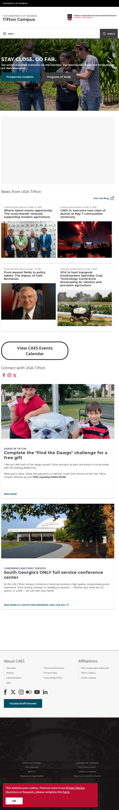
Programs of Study (59, 76)
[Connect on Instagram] (9, 375)
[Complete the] (57, 411)
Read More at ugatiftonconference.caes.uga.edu (36, 604)
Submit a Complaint (87, 771)
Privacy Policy (50, 672)
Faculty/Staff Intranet (23, 703)
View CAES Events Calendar (35, 350)
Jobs (8, 682)
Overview (11, 668)
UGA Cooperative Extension (95, 668)
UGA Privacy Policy (87, 767)
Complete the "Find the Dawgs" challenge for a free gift (55, 455)
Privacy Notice (75, 788)
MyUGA (32, 771)
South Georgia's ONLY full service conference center (53, 575)
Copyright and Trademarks (87, 763)
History (9, 672)
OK (14, 801)
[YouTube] (37, 692)
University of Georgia (15, 3)
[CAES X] (13, 692)
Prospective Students (20, 76)
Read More (10, 494)
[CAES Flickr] (29, 692)
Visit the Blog (103, 198)
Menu (8, 34)
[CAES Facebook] (5, 692)
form (66, 792)
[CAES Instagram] (21, 692)
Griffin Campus (88, 677)
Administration (13, 677)
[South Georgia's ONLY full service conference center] (57, 531)
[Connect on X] (15, 375)
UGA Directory (32, 767)
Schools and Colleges (31, 763)
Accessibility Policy (53, 677)
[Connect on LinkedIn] (45, 692)
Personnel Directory (54, 668)
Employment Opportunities (32, 776)
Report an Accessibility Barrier (87, 776)
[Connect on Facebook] (4, 375)
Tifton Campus (88, 672)
